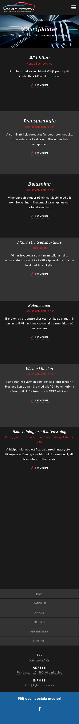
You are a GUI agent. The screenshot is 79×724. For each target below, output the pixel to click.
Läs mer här (42, 85)
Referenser (39, 631)
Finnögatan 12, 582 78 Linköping (39, 672)
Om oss (39, 612)
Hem (39, 593)
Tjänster (39, 603)
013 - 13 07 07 (39, 659)
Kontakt (39, 641)
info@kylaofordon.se (39, 685)
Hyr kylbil (39, 622)
